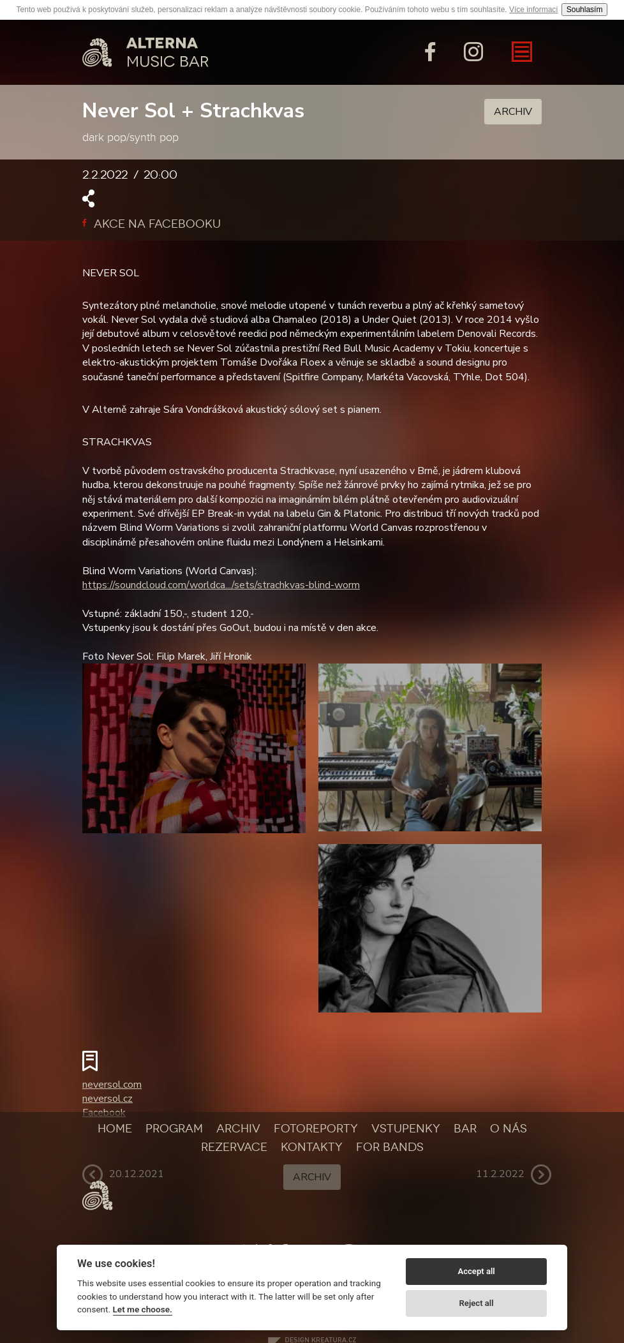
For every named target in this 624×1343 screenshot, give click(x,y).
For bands (390, 1147)
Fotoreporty (316, 1129)
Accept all (475, 1271)
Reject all (476, 1303)
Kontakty (312, 1147)
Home (115, 1129)
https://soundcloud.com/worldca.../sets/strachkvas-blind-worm (221, 585)
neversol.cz (107, 1099)
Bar (465, 1129)
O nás (508, 1129)
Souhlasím (585, 9)
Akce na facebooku (151, 224)
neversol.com (112, 1085)
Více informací (533, 9)
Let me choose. (142, 1309)
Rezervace (234, 1147)
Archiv (513, 112)
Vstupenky (405, 1129)
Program (174, 1129)
